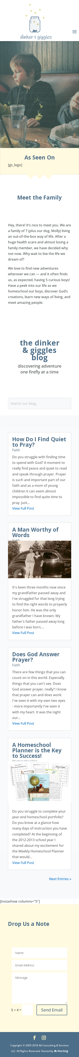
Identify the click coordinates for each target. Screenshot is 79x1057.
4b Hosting (61, 1051)
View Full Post (23, 508)
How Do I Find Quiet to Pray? (39, 441)
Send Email (52, 1010)
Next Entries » (60, 879)
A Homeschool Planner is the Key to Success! (37, 750)
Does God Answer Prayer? (36, 656)
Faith (16, 450)
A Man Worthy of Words (35, 532)
